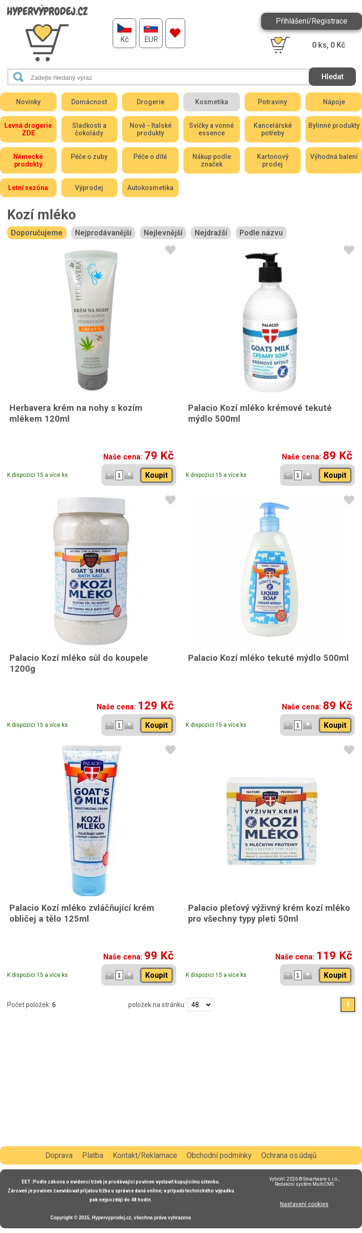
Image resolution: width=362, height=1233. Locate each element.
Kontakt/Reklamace (145, 1155)
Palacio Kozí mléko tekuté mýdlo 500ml (268, 658)
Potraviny (272, 102)
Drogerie (151, 102)
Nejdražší (211, 232)
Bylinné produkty (334, 125)
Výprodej (89, 188)
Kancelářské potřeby (273, 129)
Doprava (59, 1155)
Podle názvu (261, 232)
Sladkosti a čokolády (89, 129)
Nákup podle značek (211, 160)
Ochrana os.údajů (289, 1155)
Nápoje (334, 102)
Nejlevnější (163, 232)
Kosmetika (211, 102)
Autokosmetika (150, 188)
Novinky (28, 102)
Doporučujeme (37, 232)
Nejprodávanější (103, 232)
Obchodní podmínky (219, 1155)
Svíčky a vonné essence (211, 129)
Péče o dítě (150, 156)
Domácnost (89, 102)
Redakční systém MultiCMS (304, 1184)
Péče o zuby (89, 156)
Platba (92, 1155)
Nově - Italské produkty (151, 129)
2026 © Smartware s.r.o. (312, 1179)
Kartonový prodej (272, 160)
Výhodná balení (334, 156)
